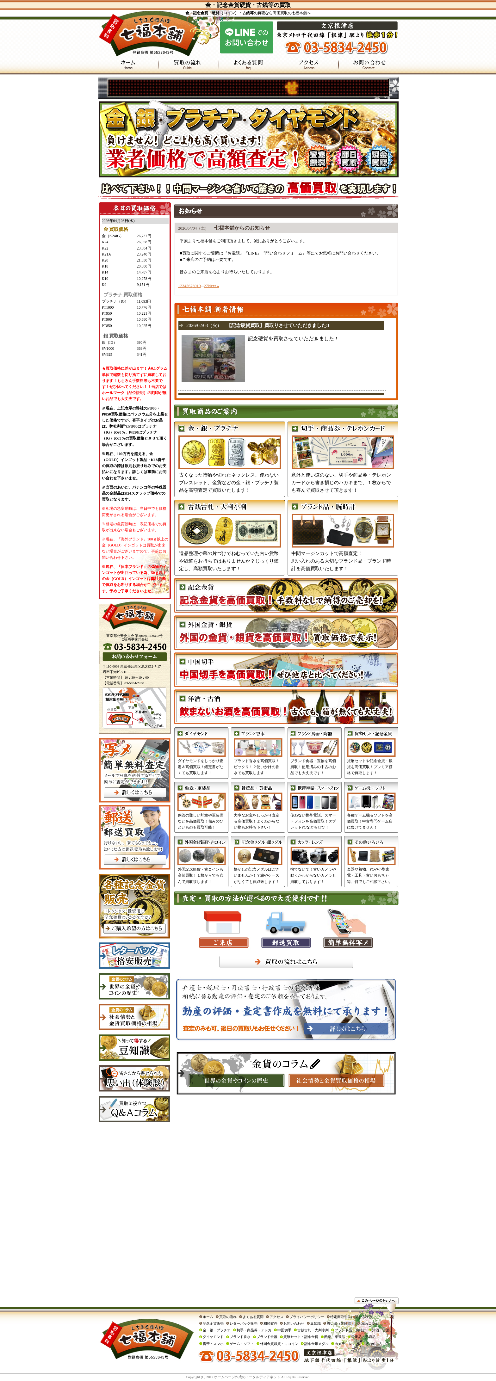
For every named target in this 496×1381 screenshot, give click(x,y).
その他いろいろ (377, 1344)
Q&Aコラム (370, 1323)
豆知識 (315, 1323)
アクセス (276, 1317)
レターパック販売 (243, 1323)
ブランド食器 (267, 1337)
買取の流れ (228, 1317)
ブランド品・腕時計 (350, 1330)
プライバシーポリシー (306, 1317)
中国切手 (284, 1330)
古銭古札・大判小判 (313, 1330)
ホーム (208, 1317)
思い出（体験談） (341, 1323)
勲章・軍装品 (334, 1337)
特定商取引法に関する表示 (351, 1317)
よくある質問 (253, 1317)
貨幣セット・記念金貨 (300, 1337)
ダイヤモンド (213, 1337)
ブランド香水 (240, 1337)
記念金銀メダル (316, 1344)
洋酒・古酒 (380, 1330)
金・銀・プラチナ (217, 1330)
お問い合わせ (293, 1323)
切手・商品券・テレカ (254, 1330)
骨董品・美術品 (363, 1337)
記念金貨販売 (213, 1323)
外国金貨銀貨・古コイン (279, 1344)
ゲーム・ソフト (242, 1344)
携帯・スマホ (213, 1344)
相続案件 (270, 1323)
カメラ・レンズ (347, 1344)
